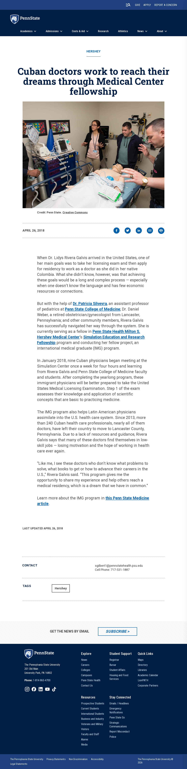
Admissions (52, 31)
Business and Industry (92, 718)
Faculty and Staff (90, 734)
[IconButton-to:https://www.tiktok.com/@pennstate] (54, 689)
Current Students (90, 708)
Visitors (85, 729)
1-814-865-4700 (41, 680)
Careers (85, 665)
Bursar (112, 665)
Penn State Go (117, 717)
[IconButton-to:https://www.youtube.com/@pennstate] (47, 689)
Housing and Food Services (118, 677)
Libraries (142, 670)
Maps (140, 659)
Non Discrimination (78, 759)
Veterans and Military (92, 724)
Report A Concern (165, 5)
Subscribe (116, 631)
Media (84, 744)
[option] (37, 680)
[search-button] (128, 4)
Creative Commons (75, 212)
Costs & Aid (78, 31)
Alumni (84, 739)
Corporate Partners (148, 685)
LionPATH (143, 680)
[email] (150, 230)
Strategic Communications (118, 724)
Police (112, 736)
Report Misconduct (119, 731)
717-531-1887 (120, 569)
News (140, 31)
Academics (26, 31)
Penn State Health (90, 680)
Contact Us (87, 685)
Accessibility (97, 759)
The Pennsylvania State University (26, 759)
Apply (147, 5)
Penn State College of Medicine (92, 309)
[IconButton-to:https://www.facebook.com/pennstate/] (34, 689)
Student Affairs (117, 670)
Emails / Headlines (119, 703)
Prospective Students (92, 703)
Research (103, 31)
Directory (143, 665)
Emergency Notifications (116, 710)
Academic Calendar (148, 675)
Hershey (94, 51)
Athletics (123, 31)
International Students (92, 713)
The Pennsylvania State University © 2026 (155, 761)
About (160, 31)
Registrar (114, 659)
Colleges (85, 670)
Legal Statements (18, 764)
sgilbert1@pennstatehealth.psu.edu (119, 565)
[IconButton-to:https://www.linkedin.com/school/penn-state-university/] (40, 689)
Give (137, 5)
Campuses (86, 675)
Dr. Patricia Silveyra (90, 303)
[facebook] (116, 230)
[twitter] (128, 230)
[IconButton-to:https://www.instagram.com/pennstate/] (27, 689)
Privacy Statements (56, 759)
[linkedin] (139, 230)
